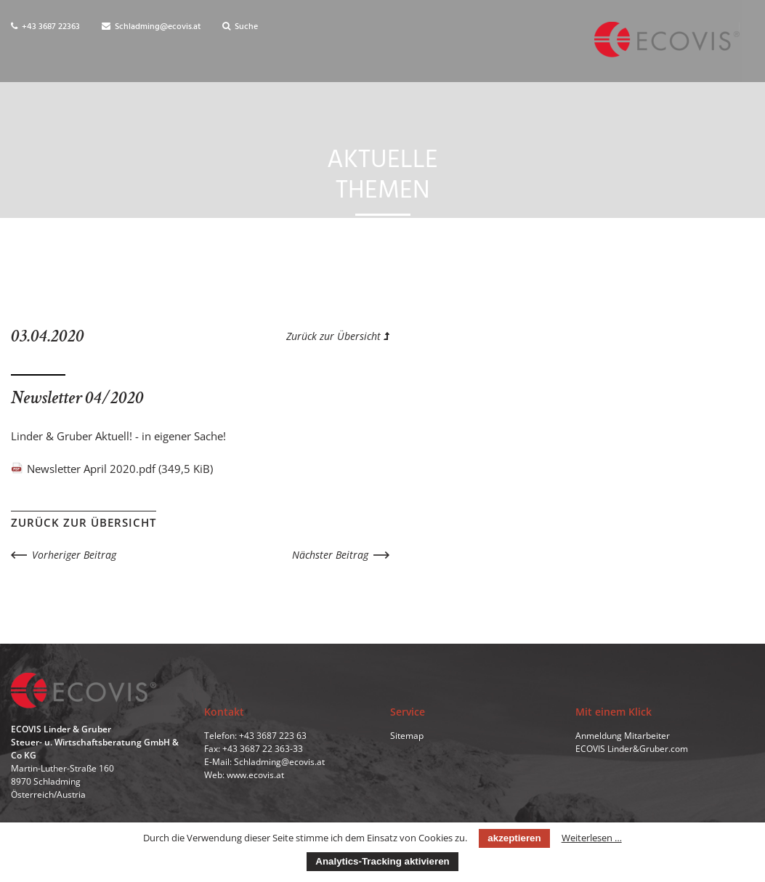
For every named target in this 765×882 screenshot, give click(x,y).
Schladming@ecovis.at (151, 27)
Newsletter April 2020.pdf (120, 468)
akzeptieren (514, 838)
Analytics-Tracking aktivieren (382, 861)
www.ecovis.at (255, 775)
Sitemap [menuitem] (407, 736)
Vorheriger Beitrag (74, 555)
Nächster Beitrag (330, 555)
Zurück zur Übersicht (337, 336)
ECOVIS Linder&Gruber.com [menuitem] (631, 749)
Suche (240, 27)
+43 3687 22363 (45, 27)
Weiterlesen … (592, 837)
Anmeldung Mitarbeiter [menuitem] (622, 736)
